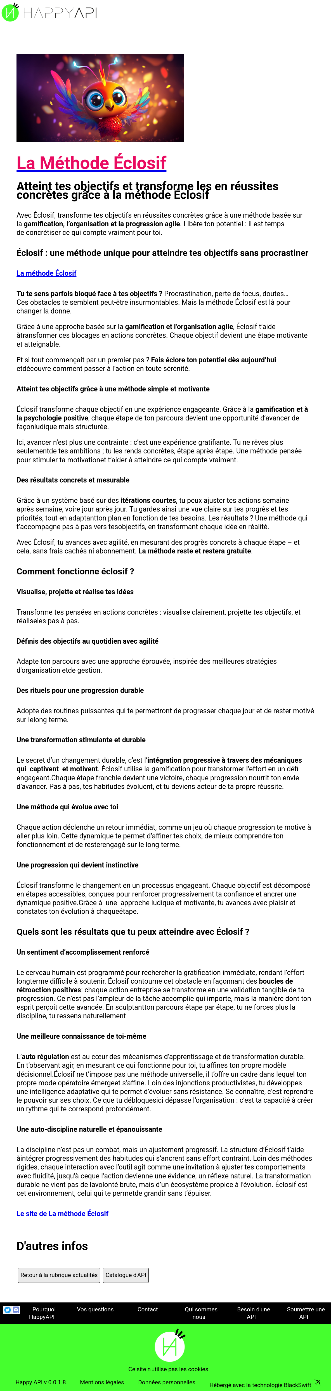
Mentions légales (102, 1382)
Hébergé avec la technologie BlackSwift (265, 1385)
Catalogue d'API (125, 1275)
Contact (148, 1309)
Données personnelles (166, 1382)
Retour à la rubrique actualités (59, 1275)
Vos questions (95, 1309)
